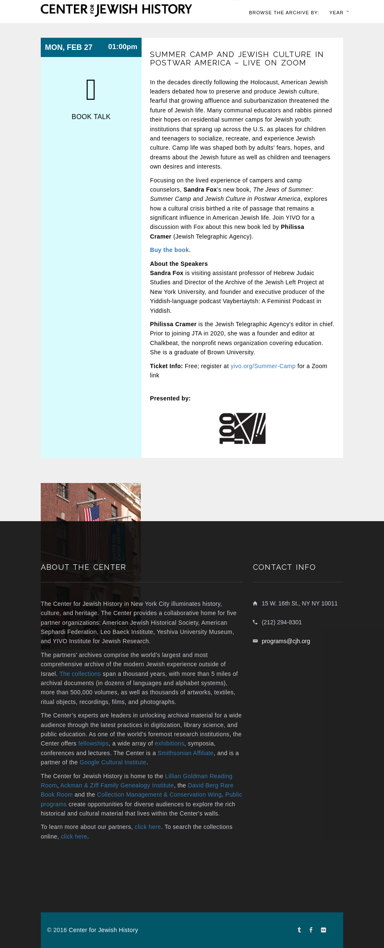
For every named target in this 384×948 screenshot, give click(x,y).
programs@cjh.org (286, 641)
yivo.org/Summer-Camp (263, 366)
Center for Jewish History (103, 930)
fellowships (93, 743)
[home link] (116, 9)
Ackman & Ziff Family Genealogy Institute (117, 785)
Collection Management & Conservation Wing (159, 794)
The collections (80, 673)
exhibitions (169, 743)
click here (148, 826)
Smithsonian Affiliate (185, 753)
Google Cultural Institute (112, 762)
